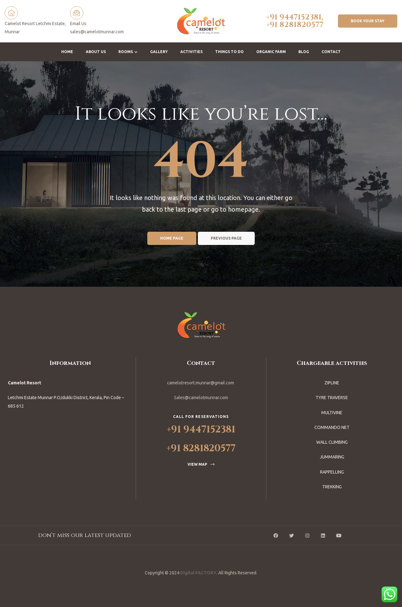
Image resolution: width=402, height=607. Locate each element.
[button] (367, 21)
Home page (171, 238)
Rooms (128, 52)
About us (96, 52)
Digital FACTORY (198, 572)
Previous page (226, 238)
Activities (191, 52)
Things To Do (229, 52)
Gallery (159, 52)
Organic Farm (271, 52)
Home (67, 52)
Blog (303, 52)
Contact (331, 52)
